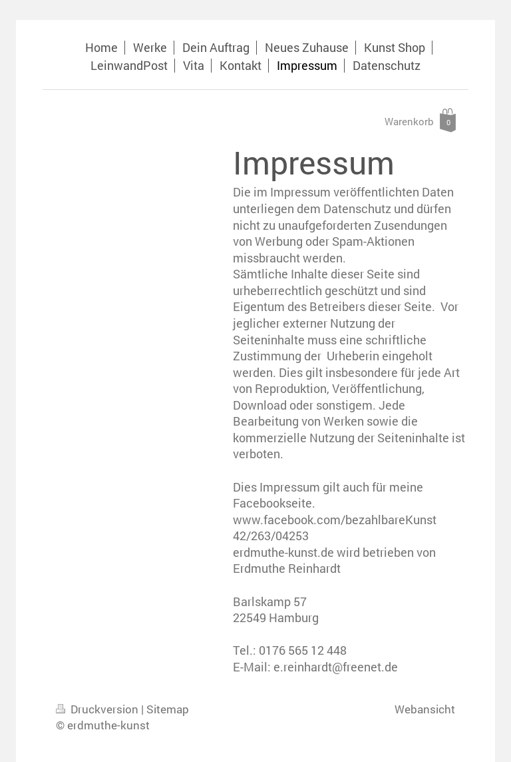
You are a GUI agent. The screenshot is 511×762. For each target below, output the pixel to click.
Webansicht (425, 709)
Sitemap (167, 709)
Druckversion (98, 709)
